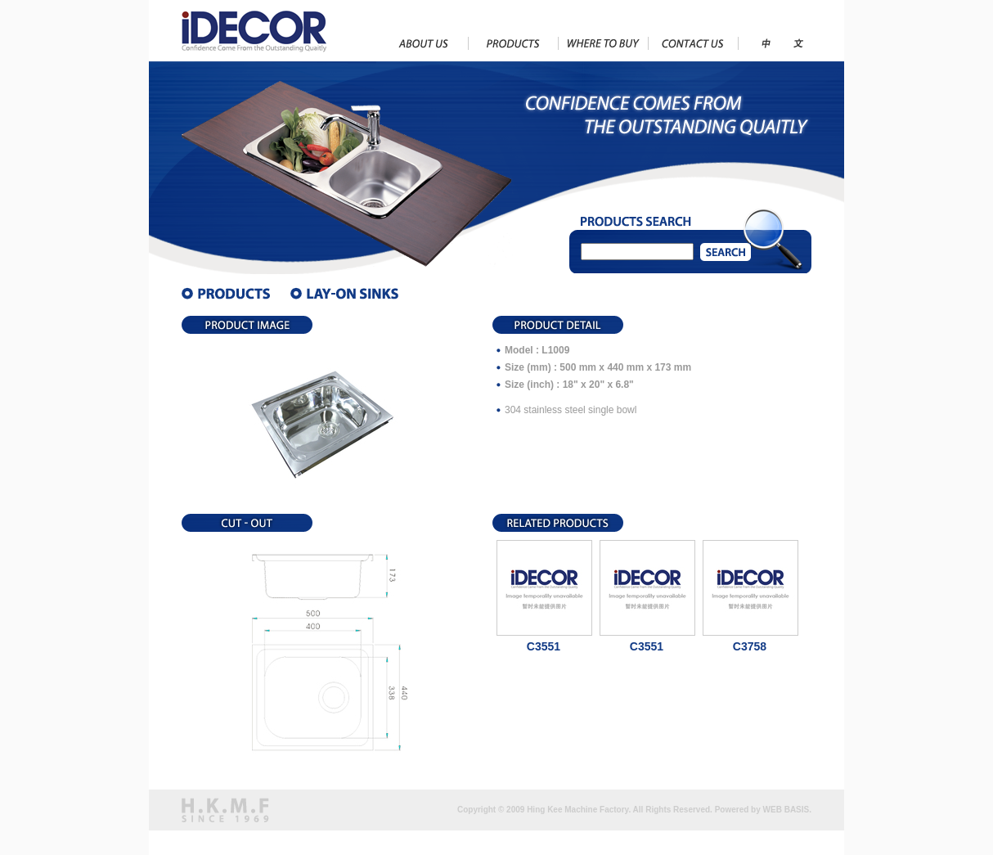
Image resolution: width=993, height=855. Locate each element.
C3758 (749, 646)
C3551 (543, 646)
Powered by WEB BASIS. (763, 809)
